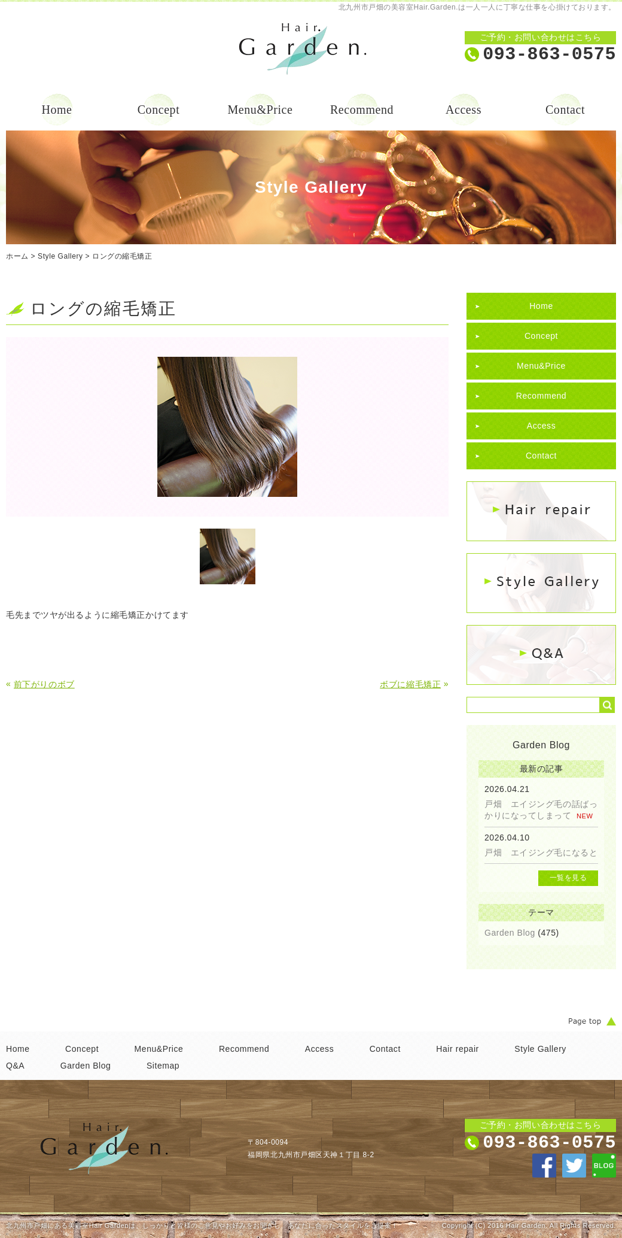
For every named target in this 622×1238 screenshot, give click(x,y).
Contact (565, 109)
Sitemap (163, 1065)
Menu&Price (260, 109)
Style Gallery (60, 256)
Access (463, 109)
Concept (159, 109)
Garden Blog (509, 932)
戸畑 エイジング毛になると (540, 852)
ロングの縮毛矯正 (122, 256)
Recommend (362, 109)
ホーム (17, 256)
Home (56, 109)
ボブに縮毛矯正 (410, 684)
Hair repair (457, 1049)
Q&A (15, 1065)
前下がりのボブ (44, 684)
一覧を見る (568, 877)
